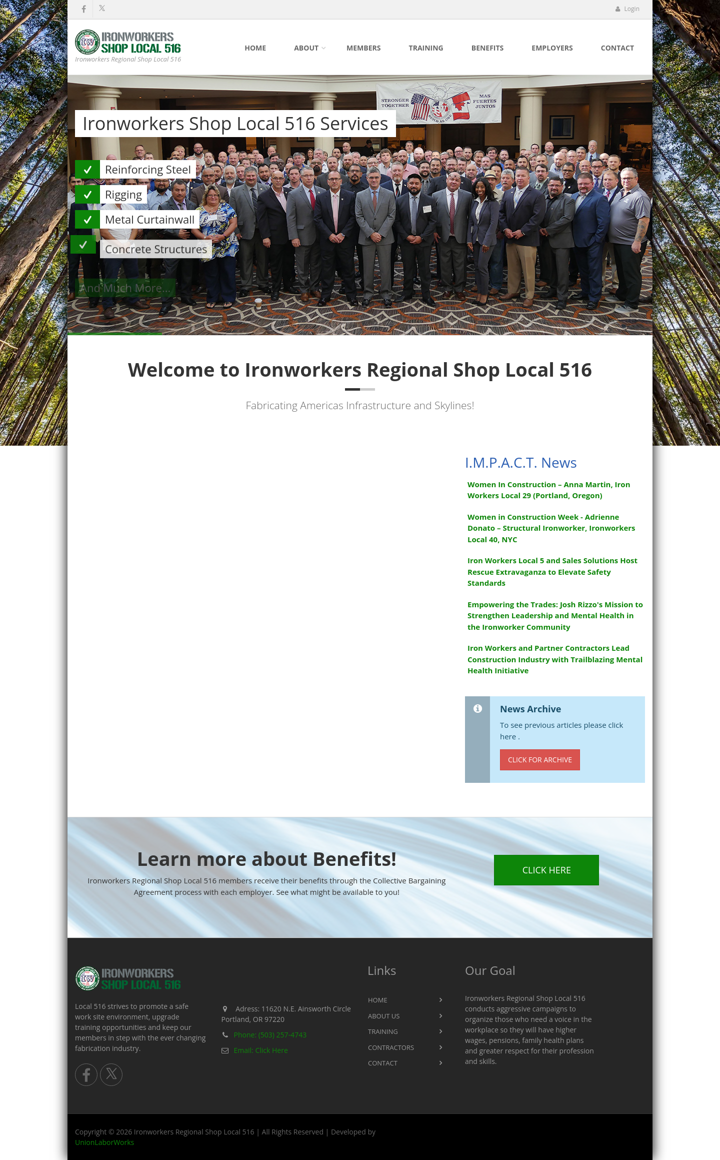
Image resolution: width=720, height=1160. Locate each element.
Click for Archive (540, 759)
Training (426, 48)
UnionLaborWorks (104, 1142)
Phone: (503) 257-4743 (270, 1034)
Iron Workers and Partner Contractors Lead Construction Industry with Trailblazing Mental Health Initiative (555, 659)
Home (255, 48)
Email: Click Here (261, 1050)
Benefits (488, 48)
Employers (552, 48)
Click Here (546, 870)
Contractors (391, 1047)
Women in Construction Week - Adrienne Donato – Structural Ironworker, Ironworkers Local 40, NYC (552, 528)
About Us (384, 1015)
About (306, 48)
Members (363, 48)
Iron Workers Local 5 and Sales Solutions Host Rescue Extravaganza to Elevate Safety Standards (553, 571)
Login (627, 9)
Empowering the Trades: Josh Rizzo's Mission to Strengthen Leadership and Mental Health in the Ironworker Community (555, 615)
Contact (617, 48)
